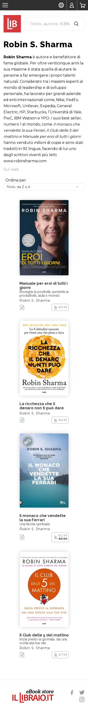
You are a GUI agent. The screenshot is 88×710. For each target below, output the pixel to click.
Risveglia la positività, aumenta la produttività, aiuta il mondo (44, 293)
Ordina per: (16, 180)
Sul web (11, 169)
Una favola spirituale (34, 524)
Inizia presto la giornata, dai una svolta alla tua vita (43, 641)
